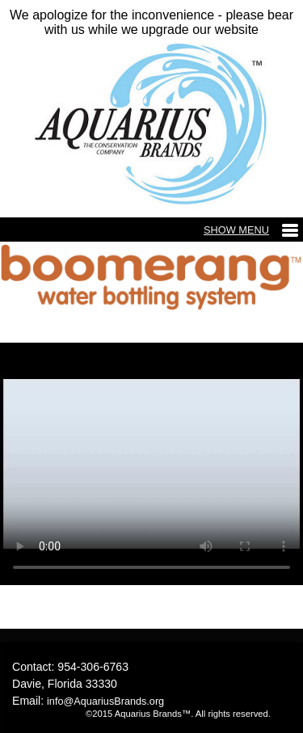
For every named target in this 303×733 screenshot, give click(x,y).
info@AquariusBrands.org (105, 701)
